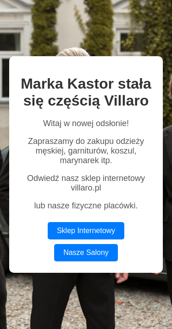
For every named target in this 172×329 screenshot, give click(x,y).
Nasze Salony (86, 252)
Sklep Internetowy (86, 230)
